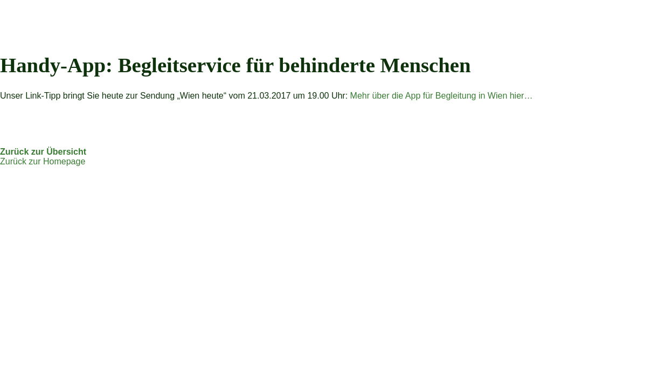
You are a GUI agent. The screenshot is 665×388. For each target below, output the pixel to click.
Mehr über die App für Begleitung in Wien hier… (441, 95)
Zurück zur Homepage (42, 161)
